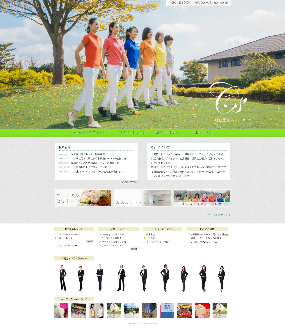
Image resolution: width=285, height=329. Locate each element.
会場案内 (150, 234)
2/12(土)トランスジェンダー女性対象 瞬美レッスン (98, 171)
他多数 (90, 241)
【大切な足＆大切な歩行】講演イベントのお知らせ (98, 158)
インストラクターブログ (158, 242)
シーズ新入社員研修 (112, 238)
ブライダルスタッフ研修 (114, 242)
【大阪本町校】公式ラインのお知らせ (91, 167)
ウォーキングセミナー (113, 234)
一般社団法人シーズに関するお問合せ (209, 234)
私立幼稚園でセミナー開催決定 (88, 154)
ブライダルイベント (112, 245)
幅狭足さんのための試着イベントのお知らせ (95, 163)
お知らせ (150, 238)
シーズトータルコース (68, 234)
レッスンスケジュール (68, 245)
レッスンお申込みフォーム (204, 242)
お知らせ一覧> (130, 181)
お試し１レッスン (66, 238)
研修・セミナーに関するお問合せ (207, 238)
